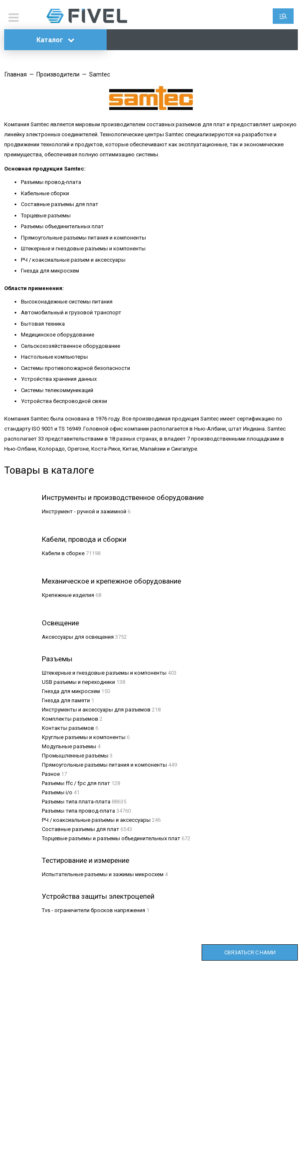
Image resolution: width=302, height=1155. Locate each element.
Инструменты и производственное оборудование (123, 497)
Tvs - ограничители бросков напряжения (93, 910)
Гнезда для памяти (66, 700)
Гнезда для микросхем (71, 691)
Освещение (60, 623)
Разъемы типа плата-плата (76, 801)
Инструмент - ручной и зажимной (84, 511)
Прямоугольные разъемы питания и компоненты (104, 765)
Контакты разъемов (68, 728)
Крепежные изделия (68, 595)
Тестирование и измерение (85, 860)
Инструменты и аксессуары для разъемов (96, 709)
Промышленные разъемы (75, 755)
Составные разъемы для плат (80, 829)
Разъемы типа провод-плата (78, 811)
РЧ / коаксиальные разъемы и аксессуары (96, 820)
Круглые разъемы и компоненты (83, 737)
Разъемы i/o (57, 792)
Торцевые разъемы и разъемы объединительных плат (111, 838)
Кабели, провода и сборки (84, 539)
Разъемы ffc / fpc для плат (76, 783)
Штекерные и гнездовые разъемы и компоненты (104, 673)
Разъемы (57, 659)
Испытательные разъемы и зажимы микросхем (103, 874)
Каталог (55, 40)
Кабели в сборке (63, 553)
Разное (51, 774)
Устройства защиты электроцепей (98, 896)
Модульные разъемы (69, 746)
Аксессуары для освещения (78, 637)
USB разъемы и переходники (78, 682)
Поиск (283, 16)
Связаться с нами (250, 952)
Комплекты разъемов (70, 719)
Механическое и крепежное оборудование (111, 581)
